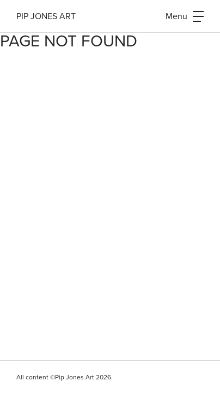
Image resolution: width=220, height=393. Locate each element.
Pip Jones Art (46, 16)
